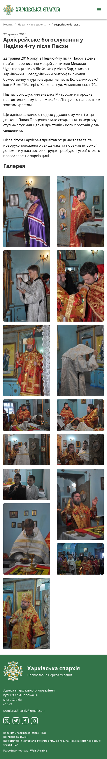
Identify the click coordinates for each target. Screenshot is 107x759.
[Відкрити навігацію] (99, 10)
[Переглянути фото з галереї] (26, 211)
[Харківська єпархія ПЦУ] (31, 9)
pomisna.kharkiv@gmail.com (24, 710)
